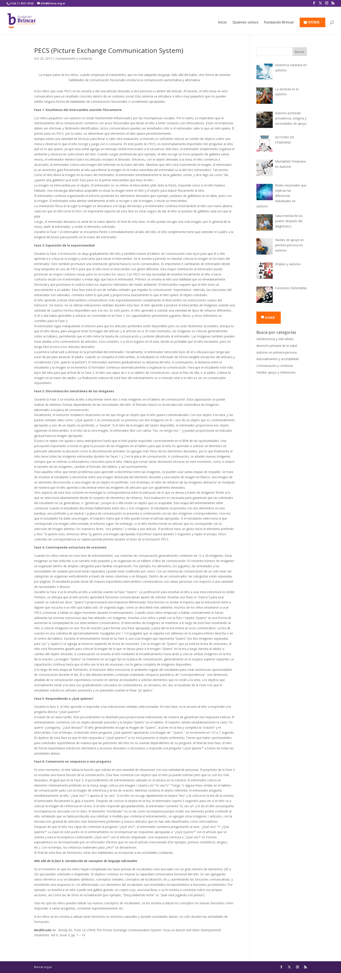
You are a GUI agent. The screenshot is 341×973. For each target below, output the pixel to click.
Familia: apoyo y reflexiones (276, 372)
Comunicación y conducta (74, 58)
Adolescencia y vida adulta (274, 339)
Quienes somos (245, 23)
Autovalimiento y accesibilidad (277, 359)
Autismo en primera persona (276, 352)
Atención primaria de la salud (276, 346)
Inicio (222, 23)
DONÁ (314, 23)
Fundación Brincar (279, 23)
